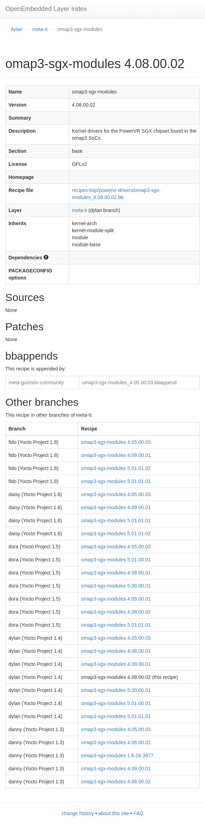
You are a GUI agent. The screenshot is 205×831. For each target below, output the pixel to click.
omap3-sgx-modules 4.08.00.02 (116, 612)
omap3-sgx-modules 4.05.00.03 (116, 442)
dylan (16, 29)
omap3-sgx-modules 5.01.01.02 (116, 468)
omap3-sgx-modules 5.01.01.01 (116, 481)
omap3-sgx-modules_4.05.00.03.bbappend (129, 382)
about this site (113, 813)
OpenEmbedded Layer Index (46, 8)
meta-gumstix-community (36, 382)
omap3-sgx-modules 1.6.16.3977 (117, 755)
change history (78, 813)
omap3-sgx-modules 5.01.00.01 (116, 559)
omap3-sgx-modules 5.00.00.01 (116, 586)
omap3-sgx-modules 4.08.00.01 (116, 573)
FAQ (138, 813)
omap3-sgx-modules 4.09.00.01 (116, 455)
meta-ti (39, 29)
